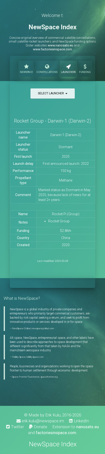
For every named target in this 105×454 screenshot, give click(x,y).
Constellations (47, 68)
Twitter (15, 426)
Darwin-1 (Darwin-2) (65, 135)
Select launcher (52, 93)
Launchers (68, 68)
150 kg (65, 171)
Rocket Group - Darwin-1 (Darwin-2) (52, 121)
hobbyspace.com (35, 356)
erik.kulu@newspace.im (40, 420)
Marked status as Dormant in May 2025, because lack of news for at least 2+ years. (64, 195)
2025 (66, 156)
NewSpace (26, 68)
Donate (38, 426)
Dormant (66, 147)
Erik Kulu (52, 414)
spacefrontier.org (49, 376)
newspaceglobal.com (43, 328)
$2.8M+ (66, 231)
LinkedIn (79, 420)
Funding (85, 68)
